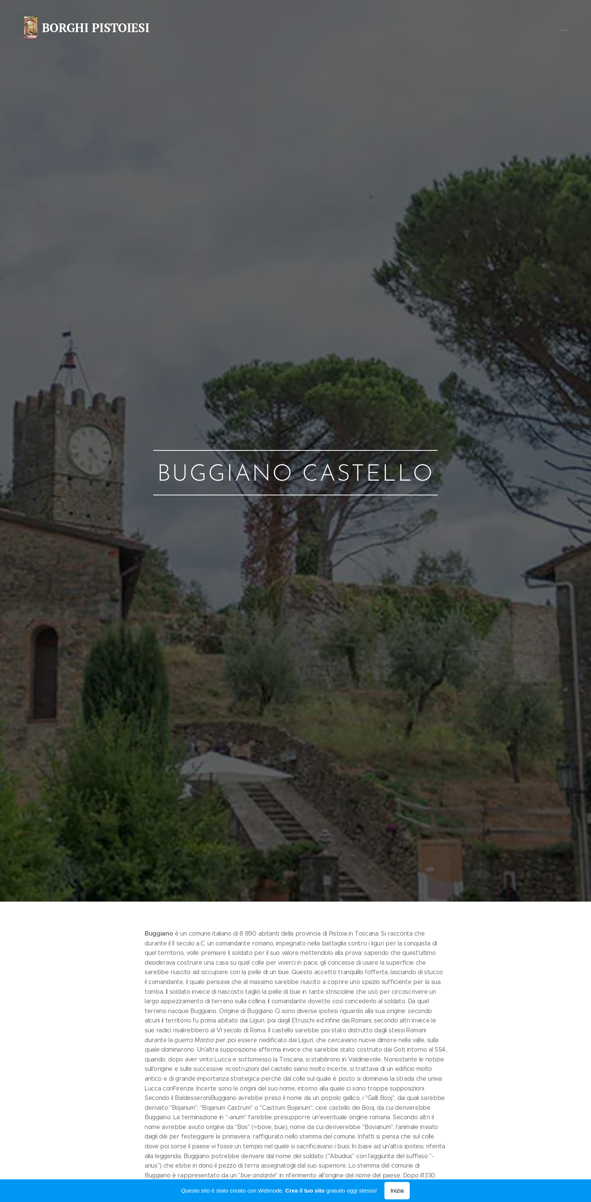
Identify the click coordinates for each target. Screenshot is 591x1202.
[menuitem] (567, 30)
